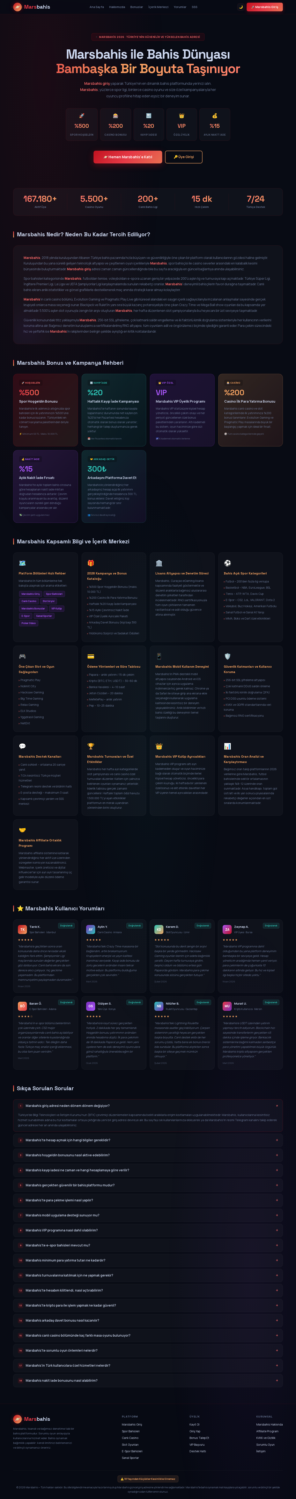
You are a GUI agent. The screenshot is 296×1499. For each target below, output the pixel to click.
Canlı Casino (130, 1438)
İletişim (261, 1451)
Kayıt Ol (194, 1424)
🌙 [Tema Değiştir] (241, 7)
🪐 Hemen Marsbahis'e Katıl (127, 157)
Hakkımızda (117, 7)
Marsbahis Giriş (132, 1424)
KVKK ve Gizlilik (265, 1438)
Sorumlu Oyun (265, 1445)
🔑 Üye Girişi (184, 157)
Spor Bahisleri (131, 1431)
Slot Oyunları (130, 1445)
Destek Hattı (198, 1451)
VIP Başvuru (197, 1445)
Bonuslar (136, 7)
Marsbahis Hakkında (269, 1424)
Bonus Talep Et (199, 1438)
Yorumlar (180, 7)
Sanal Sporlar (130, 1458)
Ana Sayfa (97, 7)
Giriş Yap (195, 1431)
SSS (194, 7)
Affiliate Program (267, 1431)
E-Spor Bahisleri (132, 1451)
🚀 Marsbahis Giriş (264, 7)
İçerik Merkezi (158, 7)
